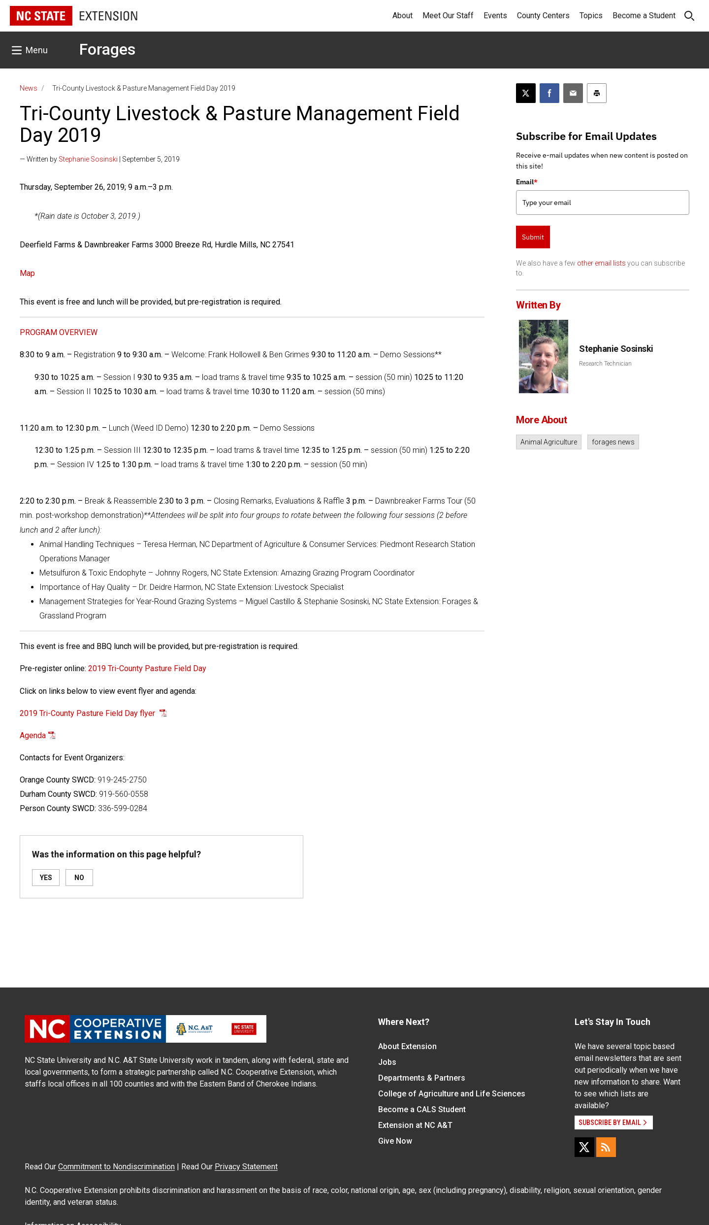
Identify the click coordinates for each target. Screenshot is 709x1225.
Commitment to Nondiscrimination (116, 1166)
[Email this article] (573, 93)
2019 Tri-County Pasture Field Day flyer (88, 713)
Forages (107, 49)
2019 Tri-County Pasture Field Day (147, 668)
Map (27, 273)
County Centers (543, 15)
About (402, 15)
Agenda (33, 735)
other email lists (601, 263)
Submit (533, 237)
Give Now (395, 1141)
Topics (591, 15)
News (28, 88)
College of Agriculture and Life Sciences (451, 1093)
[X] (584, 1147)
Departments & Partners (421, 1078)
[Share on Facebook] (549, 93)
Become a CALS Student (422, 1109)
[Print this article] (597, 93)
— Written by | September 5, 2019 (100, 159)
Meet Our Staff (448, 15)
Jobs (387, 1062)
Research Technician (605, 363)
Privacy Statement (246, 1166)
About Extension (407, 1046)
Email (527, 181)
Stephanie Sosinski (88, 159)
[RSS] (606, 1147)
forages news (613, 442)
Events (495, 15)
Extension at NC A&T (415, 1125)
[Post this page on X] (526, 93)
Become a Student (644, 15)
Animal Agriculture (548, 442)
